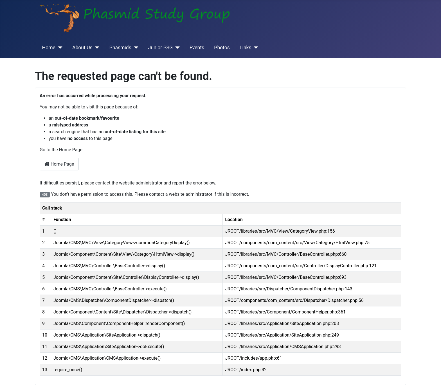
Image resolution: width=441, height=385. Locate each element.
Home (48, 47)
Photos (222, 47)
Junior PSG (160, 47)
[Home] (58, 47)
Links (245, 47)
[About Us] (96, 47)
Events (197, 47)
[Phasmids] (134, 47)
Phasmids (120, 47)
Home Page (59, 164)
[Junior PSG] (176, 47)
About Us (82, 47)
